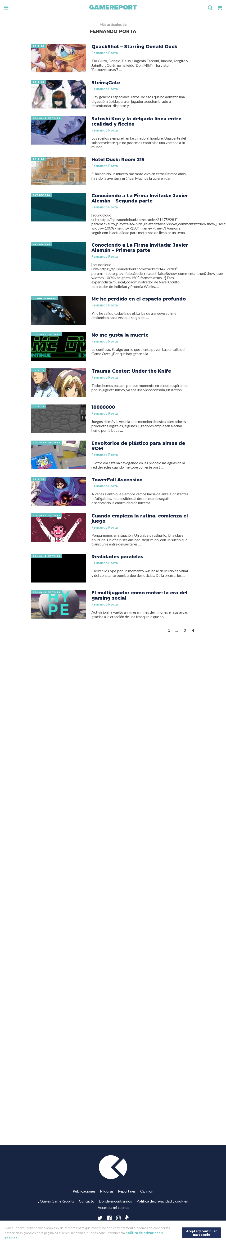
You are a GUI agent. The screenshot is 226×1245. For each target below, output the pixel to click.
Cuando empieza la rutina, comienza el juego (139, 518)
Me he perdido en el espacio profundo (138, 299)
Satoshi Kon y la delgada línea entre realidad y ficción (136, 121)
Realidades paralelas (117, 556)
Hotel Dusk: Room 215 (117, 159)
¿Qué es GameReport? (56, 1201)
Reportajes (127, 1191)
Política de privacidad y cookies (162, 1201)
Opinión (146, 1191)
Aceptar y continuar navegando (201, 1232)
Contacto (86, 1201)
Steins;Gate (105, 82)
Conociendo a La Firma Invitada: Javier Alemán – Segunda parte (139, 198)
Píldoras (106, 1191)
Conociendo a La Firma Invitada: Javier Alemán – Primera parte (139, 247)
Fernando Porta (104, 53)
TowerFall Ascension (117, 480)
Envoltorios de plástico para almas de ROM (138, 445)
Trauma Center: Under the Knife (131, 371)
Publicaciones (84, 1191)
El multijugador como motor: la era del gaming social (139, 595)
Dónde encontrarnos (115, 1201)
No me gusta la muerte (120, 335)
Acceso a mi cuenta (113, 1207)
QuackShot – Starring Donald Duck (134, 46)
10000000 (103, 407)
